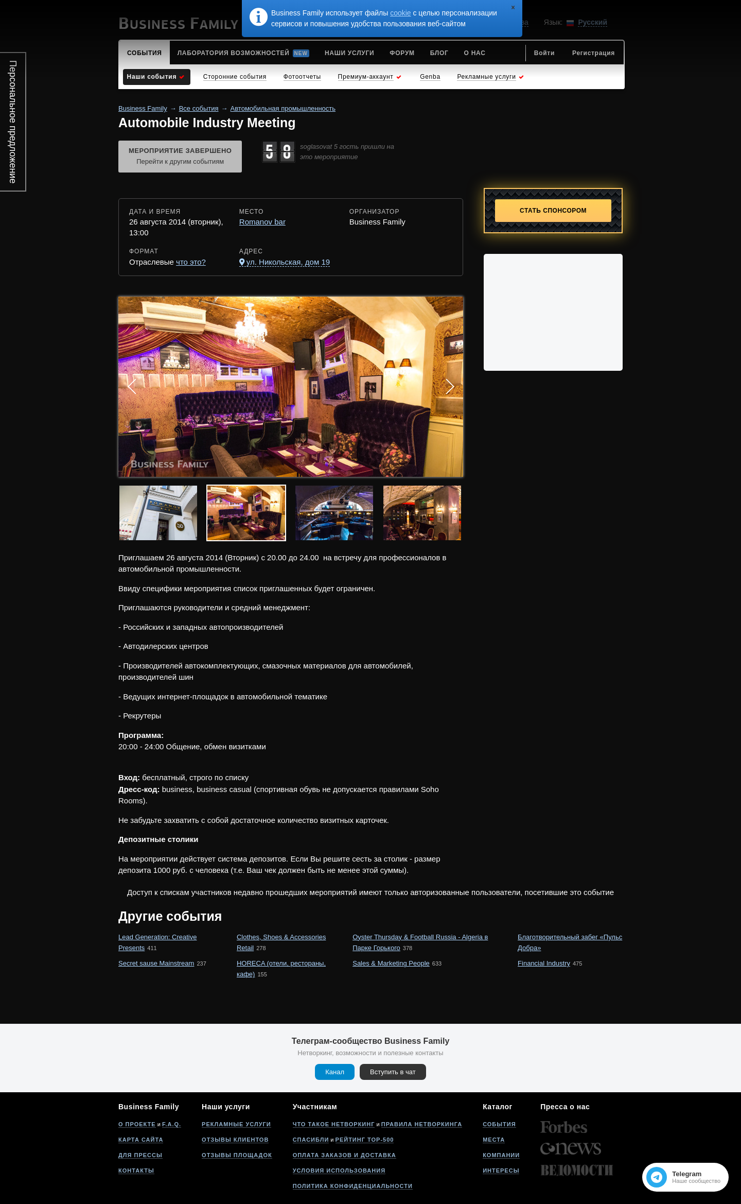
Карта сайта (140, 1140)
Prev (131, 387)
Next (450, 387)
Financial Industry (544, 963)
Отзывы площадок (237, 1155)
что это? (191, 261)
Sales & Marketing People (391, 963)
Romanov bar (262, 221)
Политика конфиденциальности (353, 1186)
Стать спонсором (553, 210)
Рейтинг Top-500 (365, 1140)
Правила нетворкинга (421, 1124)
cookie (400, 13)
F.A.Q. (171, 1124)
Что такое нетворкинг (334, 1124)
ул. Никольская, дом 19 (288, 261)
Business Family (142, 108)
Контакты (136, 1170)
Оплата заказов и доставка (344, 1155)
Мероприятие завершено (180, 157)
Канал (334, 1072)
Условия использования (339, 1170)
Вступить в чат (393, 1072)
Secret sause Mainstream (156, 963)
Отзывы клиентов (235, 1140)
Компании (501, 1155)
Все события (199, 108)
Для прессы (140, 1155)
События (499, 1124)
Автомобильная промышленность (283, 108)
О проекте (137, 1124)
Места (494, 1140)
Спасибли (311, 1140)
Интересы (501, 1170)
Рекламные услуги (236, 1124)
